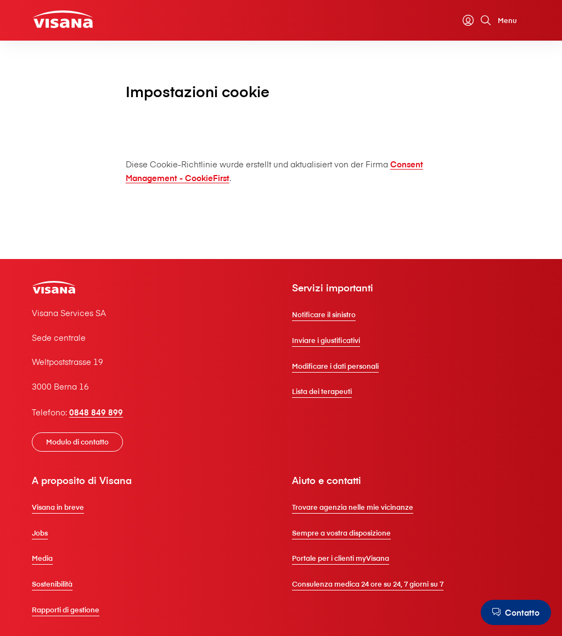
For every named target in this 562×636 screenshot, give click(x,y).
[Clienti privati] (63, 19)
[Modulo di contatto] (77, 442)
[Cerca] (485, 20)
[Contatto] (516, 612)
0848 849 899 (96, 412)
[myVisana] (468, 20)
